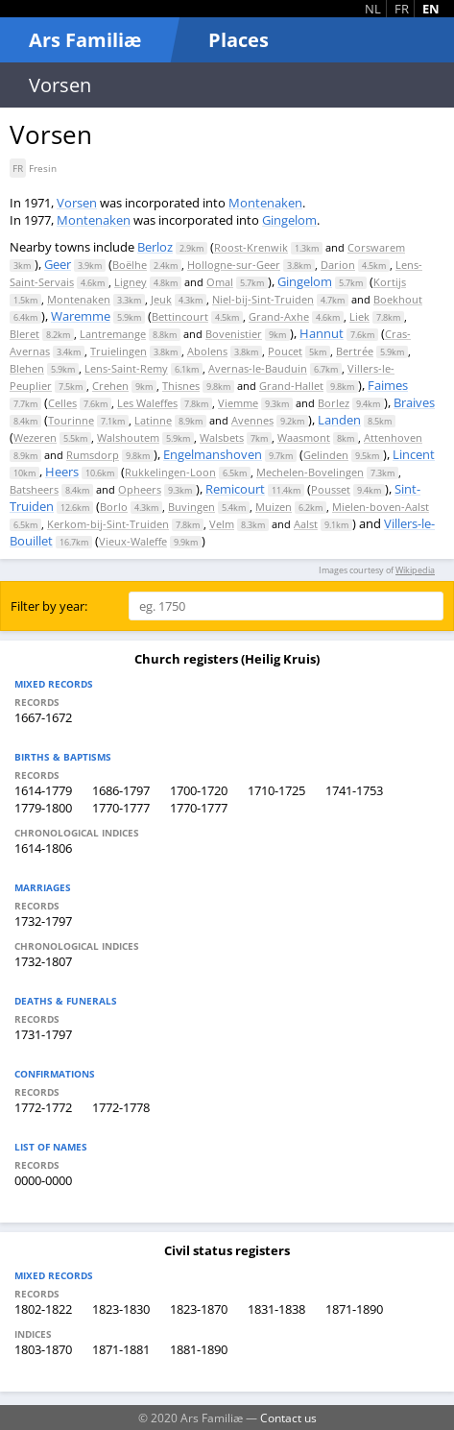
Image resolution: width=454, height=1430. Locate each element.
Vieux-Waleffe (133, 541)
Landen (339, 419)
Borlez (333, 403)
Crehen (110, 385)
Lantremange (113, 334)
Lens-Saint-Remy (126, 368)
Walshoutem (128, 437)
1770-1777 (121, 807)
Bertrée (354, 351)
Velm (221, 524)
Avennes (252, 420)
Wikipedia (415, 570)
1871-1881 (121, 1349)
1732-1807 (43, 961)
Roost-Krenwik (251, 247)
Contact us (288, 1417)
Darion (338, 264)
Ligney (130, 282)
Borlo (114, 506)
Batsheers (34, 489)
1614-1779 (43, 790)
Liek (359, 316)
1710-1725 (276, 790)
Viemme (238, 403)
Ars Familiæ (85, 40)
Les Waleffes (147, 403)
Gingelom (289, 220)
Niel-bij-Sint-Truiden (263, 299)
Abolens (207, 351)
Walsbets (222, 437)
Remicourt (235, 488)
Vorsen (77, 202)
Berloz (155, 246)
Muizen (273, 506)
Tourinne (71, 420)
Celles (62, 403)
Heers (62, 471)
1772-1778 (121, 1107)
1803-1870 (43, 1349)
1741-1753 (354, 790)
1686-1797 (121, 790)
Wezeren (35, 437)
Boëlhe (129, 264)
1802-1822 (43, 1309)
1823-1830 (121, 1309)
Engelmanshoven (212, 454)
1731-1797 (43, 1034)
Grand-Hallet (291, 385)
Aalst (306, 524)
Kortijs (389, 282)
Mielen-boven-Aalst (380, 506)
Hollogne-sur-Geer (233, 264)
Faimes (388, 385)
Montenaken (265, 202)
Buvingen (191, 506)
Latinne (153, 420)
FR (401, 8)
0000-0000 (43, 1180)
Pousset (330, 489)
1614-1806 (43, 848)
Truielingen (118, 351)
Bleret (24, 334)
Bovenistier (233, 334)
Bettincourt (180, 316)
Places (238, 40)
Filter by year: (49, 606)
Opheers (139, 489)
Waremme (80, 316)
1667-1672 (43, 717)
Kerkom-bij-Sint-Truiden (108, 524)
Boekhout (397, 299)
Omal (219, 282)
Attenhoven (393, 437)
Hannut (321, 333)
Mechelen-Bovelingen (310, 472)
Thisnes (181, 385)
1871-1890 (354, 1309)
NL (373, 8)
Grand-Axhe (279, 316)
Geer (57, 264)
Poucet (285, 351)
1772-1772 (43, 1107)
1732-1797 (43, 921)
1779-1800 (43, 807)
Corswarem (376, 247)
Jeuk (161, 299)
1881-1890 (198, 1349)
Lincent (414, 454)
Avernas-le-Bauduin (257, 368)
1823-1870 (198, 1309)
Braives (414, 402)
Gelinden (325, 455)
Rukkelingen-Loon (170, 472)
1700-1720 (198, 790)
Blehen (27, 368)
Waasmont (303, 437)
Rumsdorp (92, 455)
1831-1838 (276, 1309)
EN (431, 8)
